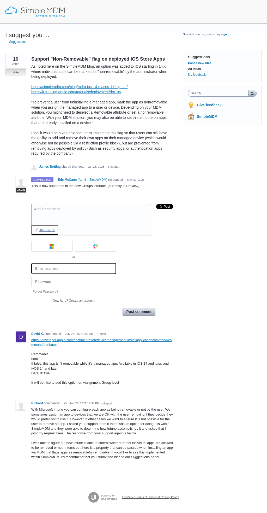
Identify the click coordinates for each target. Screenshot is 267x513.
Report (102, 333)
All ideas (194, 69)
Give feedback (209, 105)
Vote (16, 72)
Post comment (138, 312)
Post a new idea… (201, 63)
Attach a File (47, 230)
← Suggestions (15, 42)
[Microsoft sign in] (52, 246)
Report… (114, 166)
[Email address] (73, 268)
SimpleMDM (207, 116)
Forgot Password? (45, 291)
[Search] (252, 93)
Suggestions (199, 57)
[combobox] (219, 93)
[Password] (73, 281)
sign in (225, 34)
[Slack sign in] (95, 246)
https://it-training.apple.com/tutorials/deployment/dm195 (76, 92)
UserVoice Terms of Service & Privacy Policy (150, 497)
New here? (73, 300)
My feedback (197, 75)
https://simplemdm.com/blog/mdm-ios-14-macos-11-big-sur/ (79, 87)
